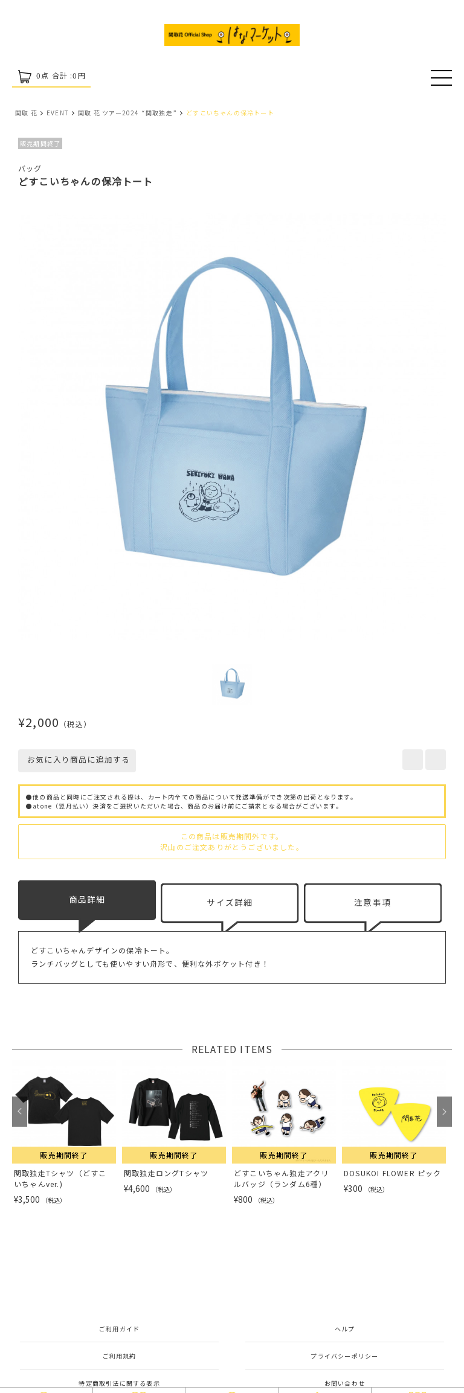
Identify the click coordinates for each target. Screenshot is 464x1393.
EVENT (58, 112)
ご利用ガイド (119, 1328)
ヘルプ (345, 1328)
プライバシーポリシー (344, 1355)
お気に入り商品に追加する (77, 759)
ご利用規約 (120, 1355)
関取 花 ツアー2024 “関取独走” (127, 112)
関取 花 (26, 112)
